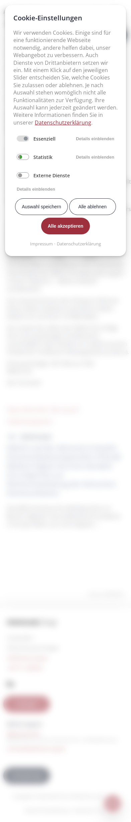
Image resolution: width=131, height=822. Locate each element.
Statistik (42, 157)
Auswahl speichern (41, 206)
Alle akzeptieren (66, 226)
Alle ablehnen (92, 206)
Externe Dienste (51, 175)
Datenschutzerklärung (63, 122)
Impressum (41, 244)
